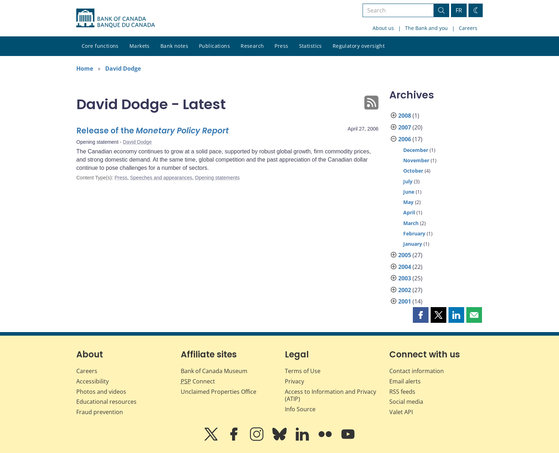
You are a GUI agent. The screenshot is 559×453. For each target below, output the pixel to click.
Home (84, 68)
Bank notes (174, 45)
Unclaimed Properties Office (218, 392)
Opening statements (217, 177)
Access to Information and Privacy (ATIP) (330, 395)
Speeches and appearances (161, 177)
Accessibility (92, 381)
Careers (468, 28)
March (411, 223)
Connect (198, 381)
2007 (404, 127)
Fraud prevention (99, 412)
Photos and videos (101, 392)
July (407, 181)
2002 (404, 290)
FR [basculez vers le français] (459, 10)
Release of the (152, 130)
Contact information (416, 371)
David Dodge (123, 68)
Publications (214, 45)
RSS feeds (402, 392)
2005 (404, 255)
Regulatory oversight (359, 45)
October (413, 170)
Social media (406, 402)
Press (281, 45)
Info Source (300, 409)
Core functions (100, 45)
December (415, 150)
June (408, 191)
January (412, 243)
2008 (404, 115)
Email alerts (405, 381)
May (408, 202)
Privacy (294, 381)
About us (383, 28)
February (414, 233)
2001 (404, 301)
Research (252, 45)
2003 (404, 278)
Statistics (310, 45)
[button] (421, 315)
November (416, 160)
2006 (404, 139)
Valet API (401, 412)
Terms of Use (302, 371)
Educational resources (106, 402)
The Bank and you (426, 28)
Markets (139, 45)
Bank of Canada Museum (214, 371)
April (409, 212)
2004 (404, 267)
